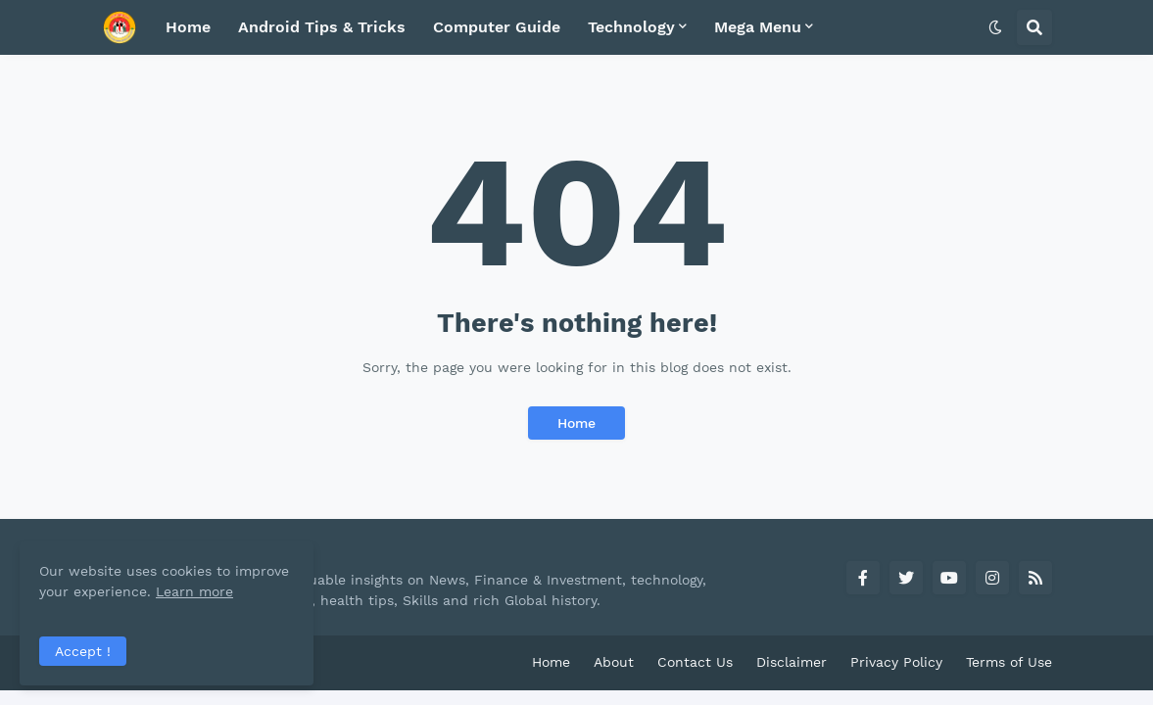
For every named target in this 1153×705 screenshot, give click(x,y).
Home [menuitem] (188, 27)
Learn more (194, 591)
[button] (995, 27)
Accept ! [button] (83, 651)
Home (576, 423)
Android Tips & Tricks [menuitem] (322, 27)
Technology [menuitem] (631, 27)
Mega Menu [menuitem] (757, 27)
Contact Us (695, 662)
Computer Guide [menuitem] (496, 27)
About (614, 662)
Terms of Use (1009, 662)
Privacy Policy (896, 662)
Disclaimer (791, 662)
